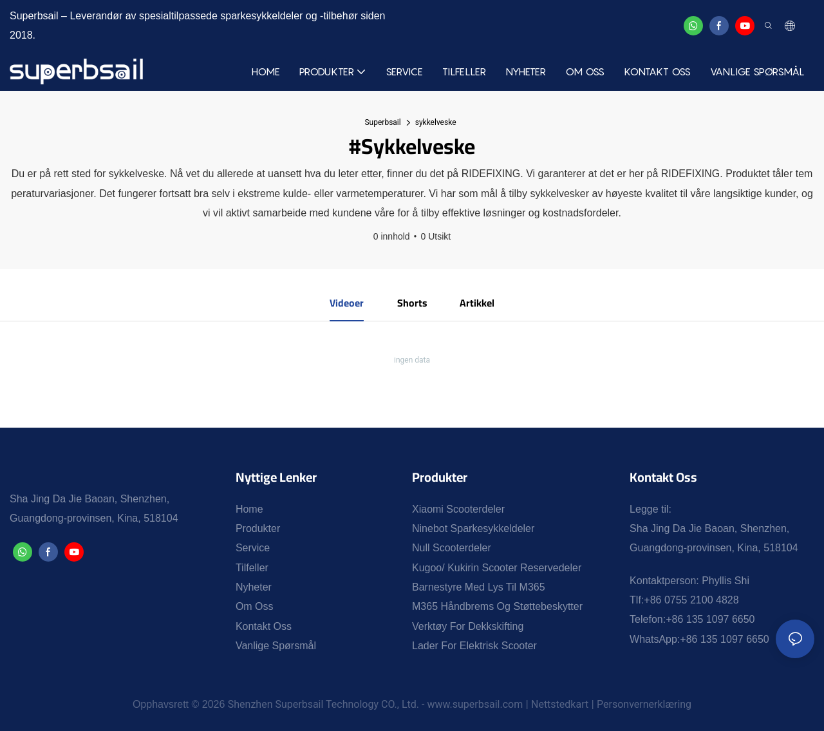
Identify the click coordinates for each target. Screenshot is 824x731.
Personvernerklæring (644, 705)
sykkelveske (435, 122)
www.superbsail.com (475, 705)
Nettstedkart (559, 705)
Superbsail (382, 122)
